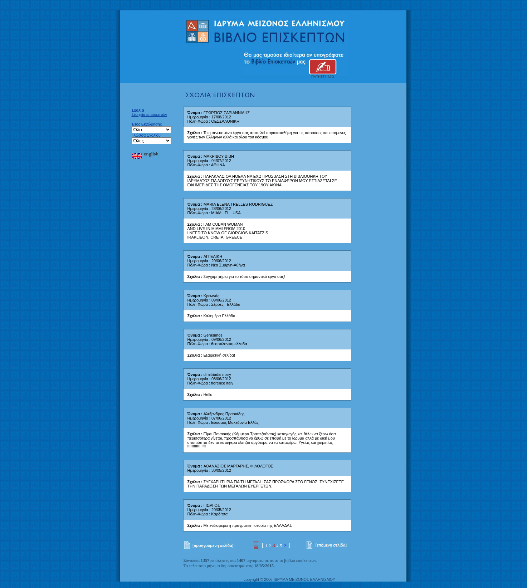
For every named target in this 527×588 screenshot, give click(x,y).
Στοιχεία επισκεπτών (149, 114)
